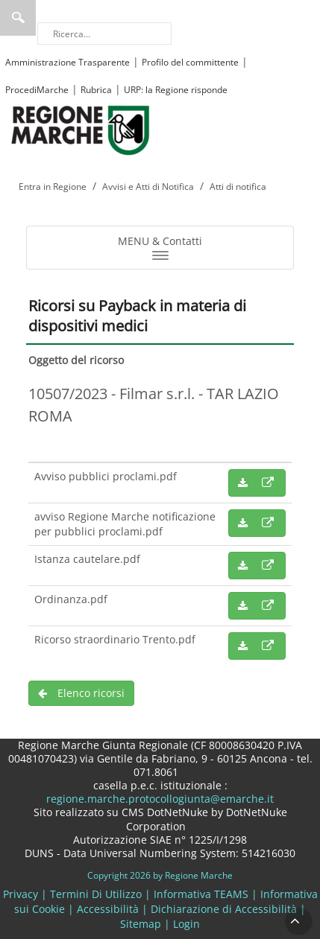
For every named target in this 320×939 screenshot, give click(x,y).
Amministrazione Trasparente (67, 62)
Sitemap (140, 924)
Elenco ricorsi (81, 693)
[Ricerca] (104, 33)
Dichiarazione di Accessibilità (224, 909)
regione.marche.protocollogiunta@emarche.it (160, 799)
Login (186, 924)
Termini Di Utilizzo (96, 894)
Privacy (20, 894)
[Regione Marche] (80, 129)
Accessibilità (108, 909)
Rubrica (96, 89)
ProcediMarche (37, 89)
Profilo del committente (190, 62)
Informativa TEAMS (201, 894)
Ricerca (18, 18)
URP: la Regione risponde (176, 89)
